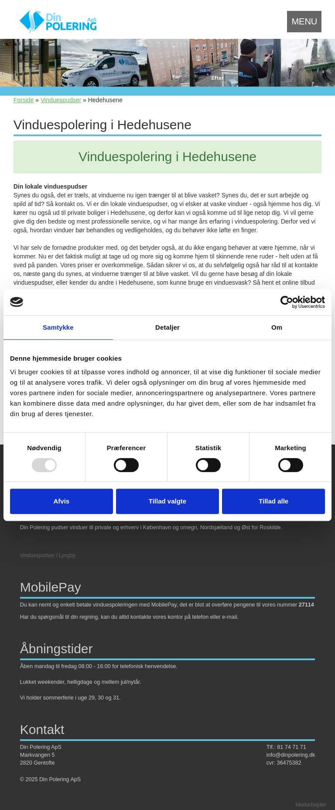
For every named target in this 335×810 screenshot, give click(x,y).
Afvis (61, 501)
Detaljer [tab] (167, 327)
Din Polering (35, 527)
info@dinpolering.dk (291, 755)
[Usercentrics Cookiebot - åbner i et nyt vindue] (287, 302)
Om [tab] (276, 327)
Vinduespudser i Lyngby (47, 555)
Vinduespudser (61, 100)
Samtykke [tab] (58, 327)
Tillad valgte (167, 501)
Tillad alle (273, 501)
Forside (24, 100)
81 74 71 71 (291, 747)
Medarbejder (310, 805)
